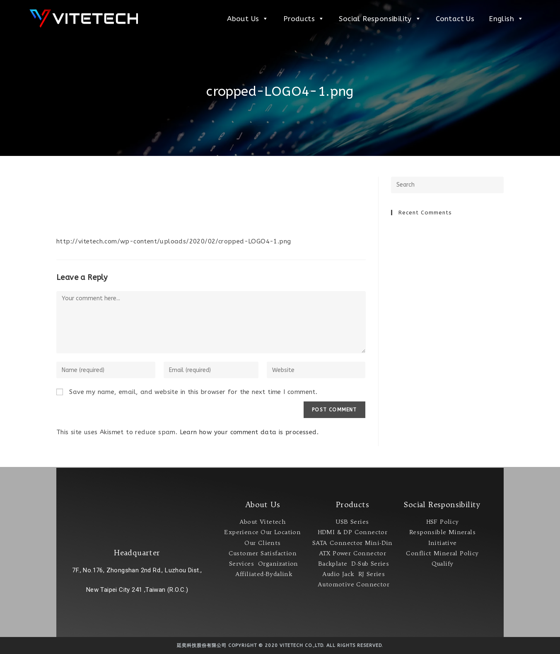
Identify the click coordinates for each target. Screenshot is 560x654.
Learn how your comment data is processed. (249, 432)
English (506, 19)
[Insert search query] (447, 185)
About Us (248, 19)
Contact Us (455, 19)
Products (304, 19)
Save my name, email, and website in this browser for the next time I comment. (193, 392)
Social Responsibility (380, 19)
